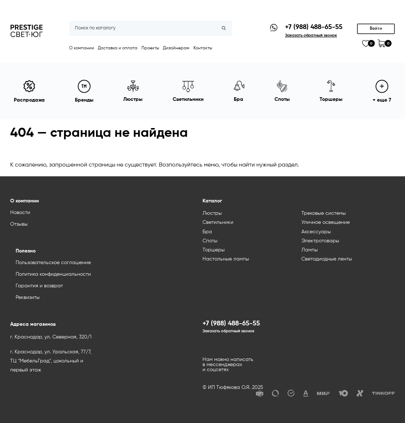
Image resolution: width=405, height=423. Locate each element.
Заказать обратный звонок (228, 331)
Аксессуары (316, 231)
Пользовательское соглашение (53, 262)
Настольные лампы (225, 259)
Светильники (217, 222)
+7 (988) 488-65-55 (313, 27)
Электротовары (320, 240)
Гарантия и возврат (39, 285)
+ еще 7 (382, 91)
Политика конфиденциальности (53, 274)
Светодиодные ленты (326, 259)
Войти (376, 28)
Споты (209, 240)
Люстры (212, 213)
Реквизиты (28, 297)
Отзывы (19, 224)
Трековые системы (323, 213)
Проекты (150, 48)
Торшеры (213, 249)
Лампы (309, 249)
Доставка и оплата (117, 48)
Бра (207, 231)
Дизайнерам (176, 48)
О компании (81, 48)
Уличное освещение (325, 222)
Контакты (202, 48)
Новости (20, 212)
